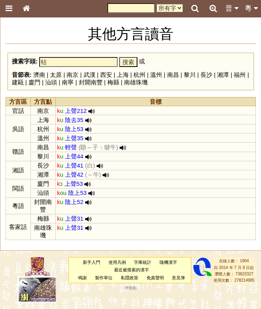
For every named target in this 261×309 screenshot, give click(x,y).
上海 (123, 74)
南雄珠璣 (136, 82)
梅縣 (113, 82)
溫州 (156, 74)
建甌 (18, 82)
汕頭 (51, 82)
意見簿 (178, 277)
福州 (240, 74)
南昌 (173, 74)
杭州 (139, 74)
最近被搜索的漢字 (131, 269)
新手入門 (91, 262)
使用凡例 (117, 262)
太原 (56, 74)
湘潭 (223, 74)
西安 (106, 74)
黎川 (190, 74)
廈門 (34, 82)
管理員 (130, 288)
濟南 (39, 74)
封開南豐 (91, 82)
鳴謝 (82, 277)
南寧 (68, 82)
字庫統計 (142, 262)
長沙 (206, 74)
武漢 (89, 74)
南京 (72, 74)
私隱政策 (129, 277)
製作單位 (103, 277)
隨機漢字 (168, 262)
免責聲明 (155, 277)
